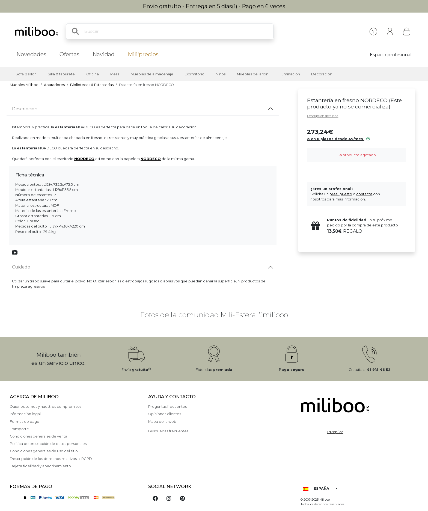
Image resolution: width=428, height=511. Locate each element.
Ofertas (69, 54)
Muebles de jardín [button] (252, 74)
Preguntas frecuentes (167, 406)
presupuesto (340, 194)
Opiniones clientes (164, 414)
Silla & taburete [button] (61, 74)
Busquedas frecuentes (168, 431)
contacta (364, 194)
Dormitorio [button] (194, 74)
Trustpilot (335, 432)
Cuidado (21, 267)
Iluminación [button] (290, 74)
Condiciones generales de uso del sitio (44, 451)
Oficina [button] (92, 74)
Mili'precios (143, 54)
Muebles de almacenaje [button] (152, 74)
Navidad (104, 54)
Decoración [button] (321, 74)
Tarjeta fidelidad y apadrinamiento (40, 466)
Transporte (19, 429)
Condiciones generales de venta (38, 436)
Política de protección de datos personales (48, 444)
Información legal (25, 414)
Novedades (31, 54)
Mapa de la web (162, 422)
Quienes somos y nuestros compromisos (45, 406)
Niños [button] (220, 74)
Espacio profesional (391, 54)
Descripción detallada (322, 116)
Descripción (24, 108)
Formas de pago (24, 422)
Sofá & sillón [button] (26, 74)
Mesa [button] (115, 74)
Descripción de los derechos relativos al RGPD (51, 459)
